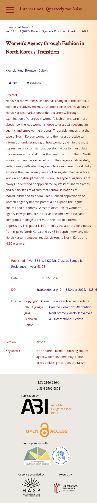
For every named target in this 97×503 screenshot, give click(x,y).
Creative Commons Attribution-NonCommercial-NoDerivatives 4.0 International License (70, 313)
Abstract (11, 95)
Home (9, 27)
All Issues (24, 27)
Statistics (33, 82)
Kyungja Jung (15, 70)
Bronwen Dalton (36, 70)
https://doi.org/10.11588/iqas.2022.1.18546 (67, 290)
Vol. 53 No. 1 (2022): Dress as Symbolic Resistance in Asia (41, 31)
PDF (13, 82)
